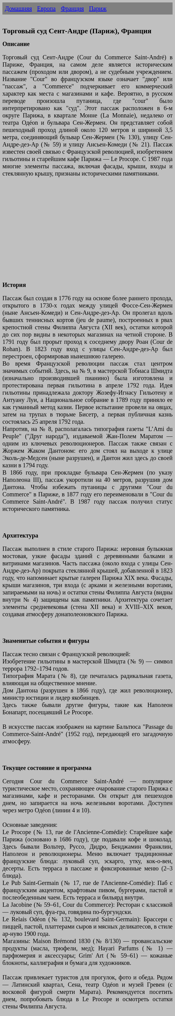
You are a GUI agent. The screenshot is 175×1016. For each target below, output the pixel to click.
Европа (46, 8)
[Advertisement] (87, 232)
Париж (97, 8)
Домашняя (18, 8)
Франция (72, 8)
